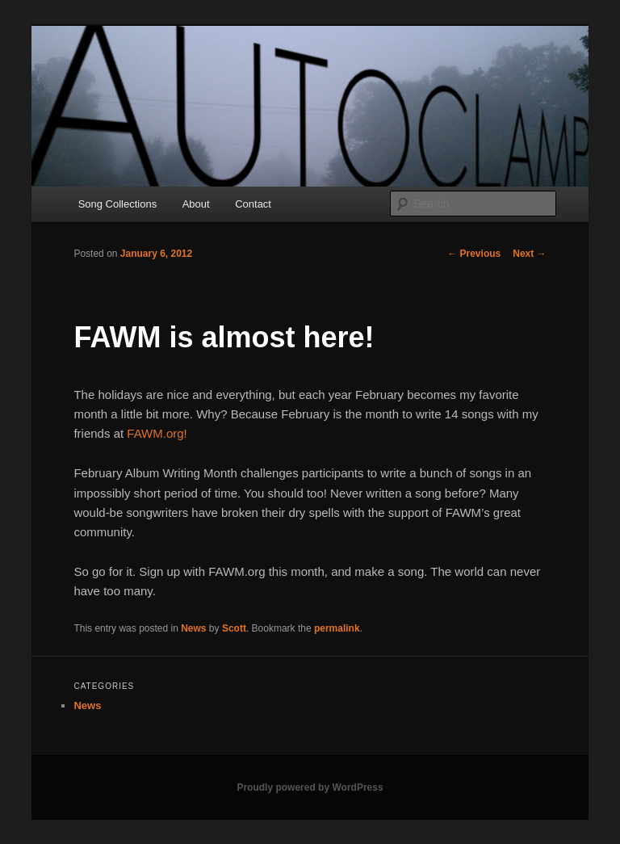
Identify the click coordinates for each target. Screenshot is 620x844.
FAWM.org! (156, 433)
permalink (337, 628)
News (193, 628)
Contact (253, 204)
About (196, 204)
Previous (474, 253)
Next (529, 253)
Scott (234, 628)
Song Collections (117, 204)
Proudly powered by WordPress (310, 787)
